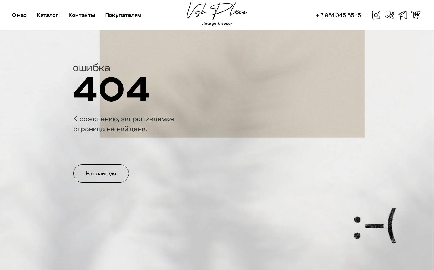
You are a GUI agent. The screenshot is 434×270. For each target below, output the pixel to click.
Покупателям (123, 15)
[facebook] (376, 15)
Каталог (47, 15)
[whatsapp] (415, 15)
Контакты (82, 15)
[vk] (389, 15)
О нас (19, 15)
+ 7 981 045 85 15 (338, 15)
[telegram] (402, 15)
